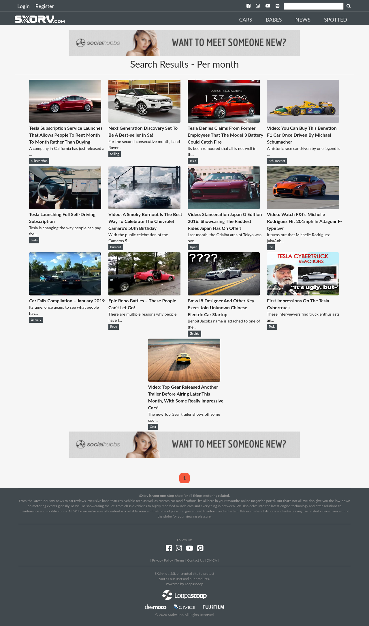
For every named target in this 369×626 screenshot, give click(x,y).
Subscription (39, 161)
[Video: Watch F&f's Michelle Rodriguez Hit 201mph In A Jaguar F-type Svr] (303, 207)
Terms (179, 560)
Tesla (192, 161)
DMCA (212, 560)
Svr (271, 247)
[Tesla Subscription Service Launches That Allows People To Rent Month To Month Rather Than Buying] (65, 121)
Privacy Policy (162, 560)
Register (44, 6)
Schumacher (277, 161)
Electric (194, 333)
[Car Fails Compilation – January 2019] (65, 293)
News (302, 19)
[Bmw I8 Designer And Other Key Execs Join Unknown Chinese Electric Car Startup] (224, 293)
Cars (245, 19)
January (36, 319)
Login (23, 6)
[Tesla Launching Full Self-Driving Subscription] (65, 207)
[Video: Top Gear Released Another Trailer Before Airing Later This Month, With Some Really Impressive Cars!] (184, 380)
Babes (274, 19)
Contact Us (195, 560)
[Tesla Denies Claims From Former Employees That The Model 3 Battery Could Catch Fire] (224, 121)
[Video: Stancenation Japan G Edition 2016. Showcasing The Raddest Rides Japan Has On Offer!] (224, 207)
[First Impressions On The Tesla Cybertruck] (303, 293)
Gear (153, 426)
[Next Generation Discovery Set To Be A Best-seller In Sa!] (144, 121)
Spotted (335, 19)
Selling (114, 154)
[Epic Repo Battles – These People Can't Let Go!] (144, 293)
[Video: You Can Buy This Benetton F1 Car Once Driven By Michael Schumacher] (303, 121)
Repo (113, 326)
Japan (193, 247)
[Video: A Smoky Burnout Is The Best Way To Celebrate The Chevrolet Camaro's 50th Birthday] (144, 207)
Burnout (115, 247)
